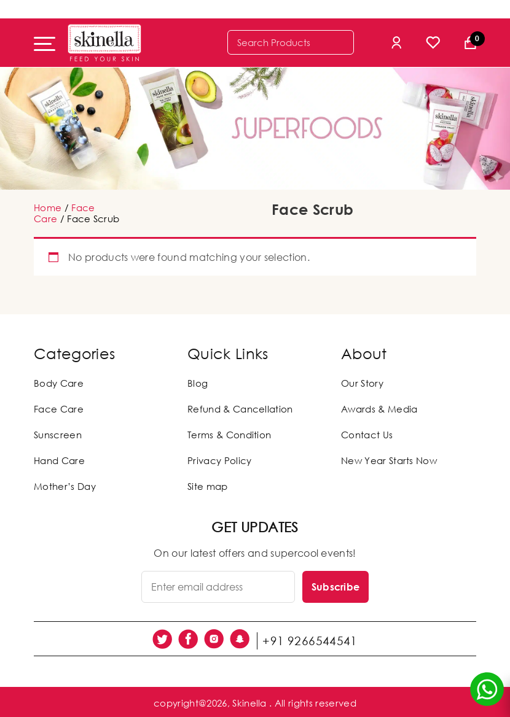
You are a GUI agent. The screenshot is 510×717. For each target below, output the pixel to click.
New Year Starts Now (389, 460)
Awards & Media (379, 408)
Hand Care (59, 460)
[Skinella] (104, 42)
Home (47, 207)
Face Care (59, 408)
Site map (207, 486)
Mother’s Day (65, 486)
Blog (197, 383)
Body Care (59, 383)
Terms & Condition (229, 434)
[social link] (166, 638)
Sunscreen (58, 434)
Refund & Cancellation (240, 408)
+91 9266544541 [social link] (314, 638)
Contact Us (367, 434)
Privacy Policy (219, 460)
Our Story (362, 383)
